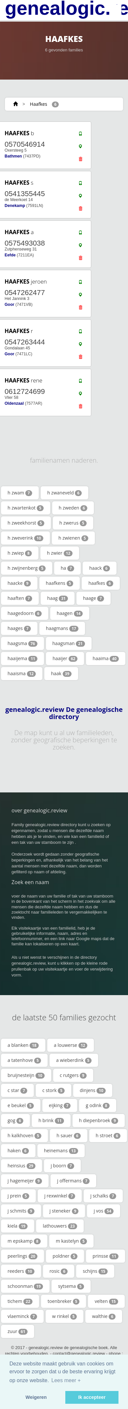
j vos (104, 1211)
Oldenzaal (14, 403)
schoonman (25, 1286)
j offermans (73, 1180)
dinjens (93, 1090)
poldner (65, 1256)
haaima (106, 658)
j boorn (62, 1165)
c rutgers (73, 1075)
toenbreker (63, 1301)
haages (19, 628)
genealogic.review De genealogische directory (64, 713)
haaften (20, 598)
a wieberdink (74, 1060)
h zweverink (25, 538)
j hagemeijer (25, 1180)
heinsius (21, 1165)
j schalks (103, 1196)
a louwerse (70, 1045)
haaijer (65, 658)
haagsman (69, 643)
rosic (59, 1271)
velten (106, 1301)
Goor (9, 304)
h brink (51, 1120)
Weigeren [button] (36, 1397)
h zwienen (73, 538)
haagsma (22, 643)
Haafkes (38, 104)
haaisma (22, 673)
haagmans (62, 628)
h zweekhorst (26, 523)
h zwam (20, 493)
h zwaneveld (64, 493)
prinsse (105, 1256)
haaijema (22, 658)
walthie (104, 1316)
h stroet (108, 1135)
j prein (18, 1196)
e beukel (21, 1105)
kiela (18, 1226)
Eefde (10, 255)
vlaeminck (22, 1316)
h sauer (68, 1135)
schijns (95, 1271)
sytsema (71, 1286)
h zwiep (20, 553)
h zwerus (73, 523)
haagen (70, 613)
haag (57, 598)
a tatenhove (24, 1060)
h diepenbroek (98, 1120)
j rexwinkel (59, 1196)
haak (61, 673)
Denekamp (15, 205)
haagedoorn (25, 613)
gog (15, 1120)
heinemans (61, 1150)
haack (99, 568)
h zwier (60, 553)
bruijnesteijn (26, 1075)
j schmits (21, 1211)
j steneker (64, 1211)
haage (93, 598)
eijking (60, 1105)
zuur (18, 1331)
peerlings (22, 1256)
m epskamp (24, 1241)
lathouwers (60, 1226)
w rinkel (64, 1316)
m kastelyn (71, 1241)
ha (67, 568)
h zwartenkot (26, 508)
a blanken (23, 1045)
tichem (20, 1301)
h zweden (73, 508)
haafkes (100, 583)
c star (17, 1090)
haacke (19, 583)
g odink (97, 1105)
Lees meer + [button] (66, 1380)
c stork (53, 1090)
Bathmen (13, 156)
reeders (21, 1271)
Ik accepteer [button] (91, 1397)
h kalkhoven (24, 1135)
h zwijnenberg (27, 568)
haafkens (60, 583)
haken (18, 1150)
